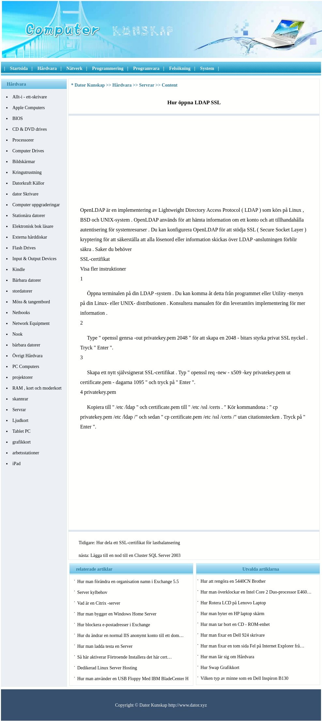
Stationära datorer (28, 215)
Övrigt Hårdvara (27, 355)
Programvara (146, 68)
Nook (17, 334)
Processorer (23, 140)
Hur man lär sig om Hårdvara (227, 656)
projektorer (22, 377)
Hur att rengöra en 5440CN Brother (233, 581)
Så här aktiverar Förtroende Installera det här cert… (124, 657)
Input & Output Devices (34, 258)
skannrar (20, 398)
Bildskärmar (23, 161)
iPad (16, 463)
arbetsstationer (25, 452)
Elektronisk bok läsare (32, 226)
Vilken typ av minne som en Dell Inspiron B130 (244, 678)
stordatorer (22, 291)
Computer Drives (28, 150)
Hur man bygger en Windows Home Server (116, 614)
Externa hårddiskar (29, 237)
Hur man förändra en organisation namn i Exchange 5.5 (128, 581)
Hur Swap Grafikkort (220, 667)
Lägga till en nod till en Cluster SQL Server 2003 (135, 555)
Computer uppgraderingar (36, 204)
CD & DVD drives (29, 129)
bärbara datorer (26, 345)
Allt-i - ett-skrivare (29, 96)
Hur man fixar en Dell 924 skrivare (233, 635)
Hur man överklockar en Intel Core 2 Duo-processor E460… (256, 592)
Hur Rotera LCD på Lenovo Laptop (233, 602)
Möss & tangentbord (31, 301)
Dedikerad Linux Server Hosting (107, 667)
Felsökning (179, 68)
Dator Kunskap (89, 85)
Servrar (19, 409)
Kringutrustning (26, 172)
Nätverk (74, 68)
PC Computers (25, 366)
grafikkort (21, 442)
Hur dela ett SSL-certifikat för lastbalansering (138, 542)
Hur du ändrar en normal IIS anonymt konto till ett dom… (130, 635)
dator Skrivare (25, 194)
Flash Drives (24, 247)
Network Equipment (31, 323)
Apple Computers (28, 107)
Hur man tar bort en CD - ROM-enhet (235, 624)
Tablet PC (21, 431)
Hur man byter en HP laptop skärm (232, 613)
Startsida (19, 68)
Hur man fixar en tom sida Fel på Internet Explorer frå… (252, 646)
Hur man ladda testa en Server (104, 646)
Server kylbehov (92, 592)
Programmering (107, 68)
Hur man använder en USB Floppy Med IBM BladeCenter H (132, 678)
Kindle (18, 269)
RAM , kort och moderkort (36, 388)
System (207, 68)
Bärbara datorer (26, 280)
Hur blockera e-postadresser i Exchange (113, 624)
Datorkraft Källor (28, 183)
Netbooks (21, 312)
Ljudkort (20, 420)
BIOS (17, 118)
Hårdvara (47, 68)
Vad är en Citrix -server (98, 603)
